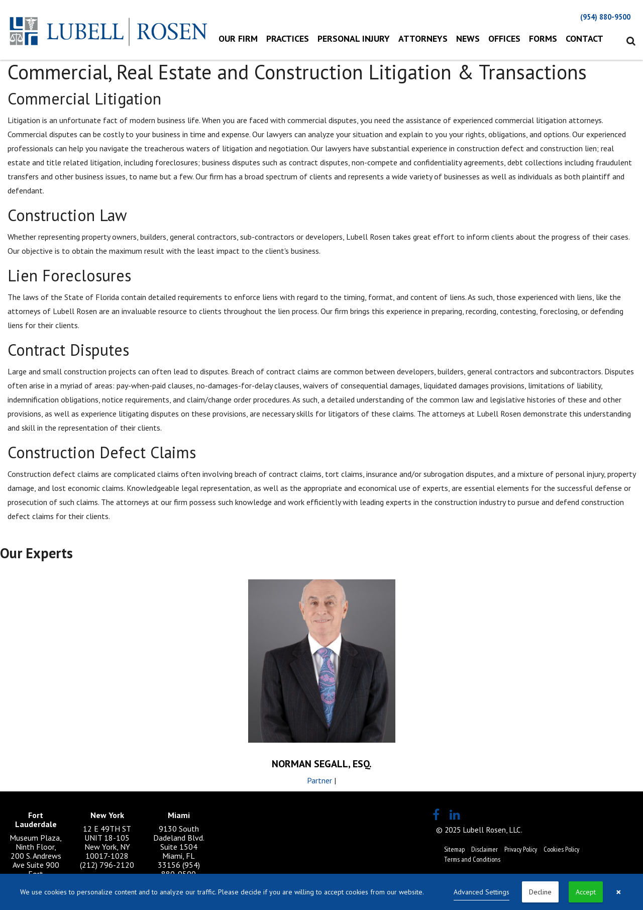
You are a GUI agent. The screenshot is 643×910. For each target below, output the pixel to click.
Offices (504, 38)
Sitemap (454, 849)
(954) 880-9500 (605, 17)
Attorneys (423, 38)
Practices (287, 38)
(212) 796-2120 (107, 865)
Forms (543, 38)
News (468, 38)
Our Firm (238, 38)
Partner (319, 780)
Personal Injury (353, 38)
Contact (584, 38)
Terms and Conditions (472, 859)
